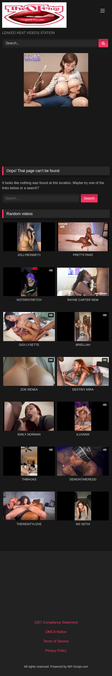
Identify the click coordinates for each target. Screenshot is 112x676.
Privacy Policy (56, 650)
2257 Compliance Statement (56, 622)
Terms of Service (56, 641)
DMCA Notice (56, 632)
